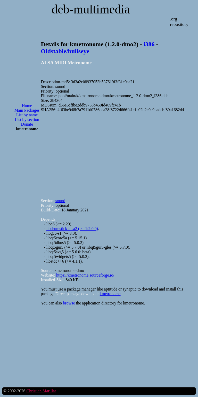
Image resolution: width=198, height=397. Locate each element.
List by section (27, 119)
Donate (27, 124)
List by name (27, 115)
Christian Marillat (41, 391)
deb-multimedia (91, 9)
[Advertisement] (27, 218)
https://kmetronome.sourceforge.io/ (85, 275)
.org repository (179, 21)
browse (69, 303)
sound (60, 200)
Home (27, 105)
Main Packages (26, 110)
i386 (149, 44)
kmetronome (110, 294)
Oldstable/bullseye (65, 51)
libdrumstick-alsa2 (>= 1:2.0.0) (72, 228)
